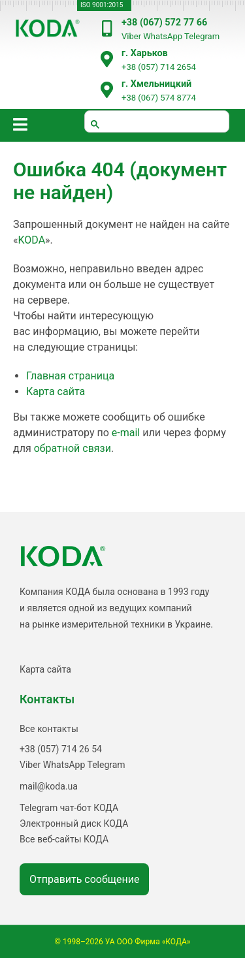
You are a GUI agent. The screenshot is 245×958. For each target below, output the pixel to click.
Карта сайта (55, 391)
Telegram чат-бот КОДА (69, 808)
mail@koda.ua (49, 786)
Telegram (202, 36)
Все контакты (49, 729)
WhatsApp (162, 36)
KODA (32, 240)
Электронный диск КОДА (74, 823)
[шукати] (156, 121)
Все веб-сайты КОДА (64, 839)
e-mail (126, 432)
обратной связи (72, 448)
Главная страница (70, 376)
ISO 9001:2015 (101, 4)
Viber (131, 36)
